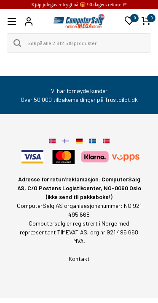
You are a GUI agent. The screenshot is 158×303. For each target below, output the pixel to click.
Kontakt (79, 258)
